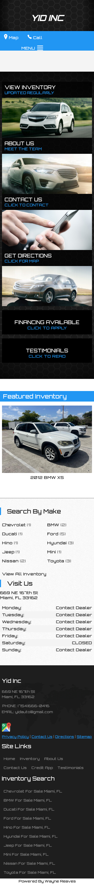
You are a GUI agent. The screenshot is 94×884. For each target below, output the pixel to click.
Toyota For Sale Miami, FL (30, 872)
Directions (64, 737)
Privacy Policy (15, 737)
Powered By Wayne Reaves (47, 881)
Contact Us (42, 737)
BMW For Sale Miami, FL (28, 800)
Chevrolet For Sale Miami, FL (33, 791)
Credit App (42, 767)
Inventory (30, 758)
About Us (53, 758)
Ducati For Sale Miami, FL (29, 809)
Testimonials (70, 767)
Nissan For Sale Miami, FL (29, 863)
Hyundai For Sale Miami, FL (31, 836)
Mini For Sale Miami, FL (26, 854)
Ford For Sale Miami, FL (27, 818)
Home (9, 758)
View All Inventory (24, 573)
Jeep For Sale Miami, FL (28, 845)
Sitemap (84, 737)
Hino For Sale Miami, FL (27, 827)
